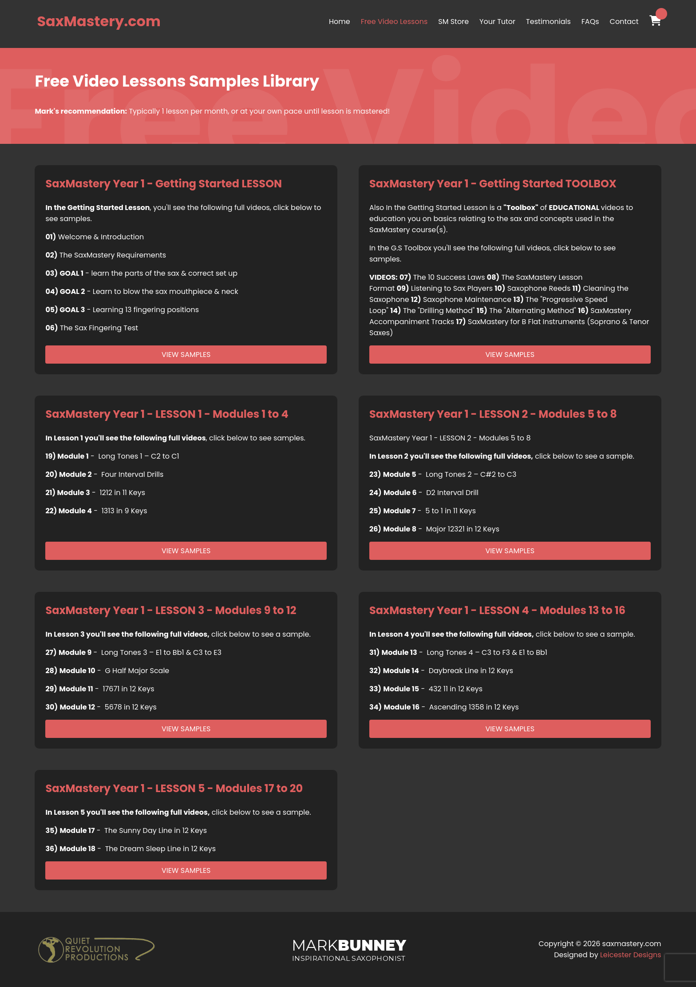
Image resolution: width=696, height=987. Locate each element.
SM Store (453, 21)
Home (339, 21)
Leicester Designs (630, 955)
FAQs (590, 21)
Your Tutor (497, 21)
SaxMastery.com (98, 21)
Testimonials (548, 21)
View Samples (186, 354)
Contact (624, 21)
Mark (349, 949)
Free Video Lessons (394, 21)
